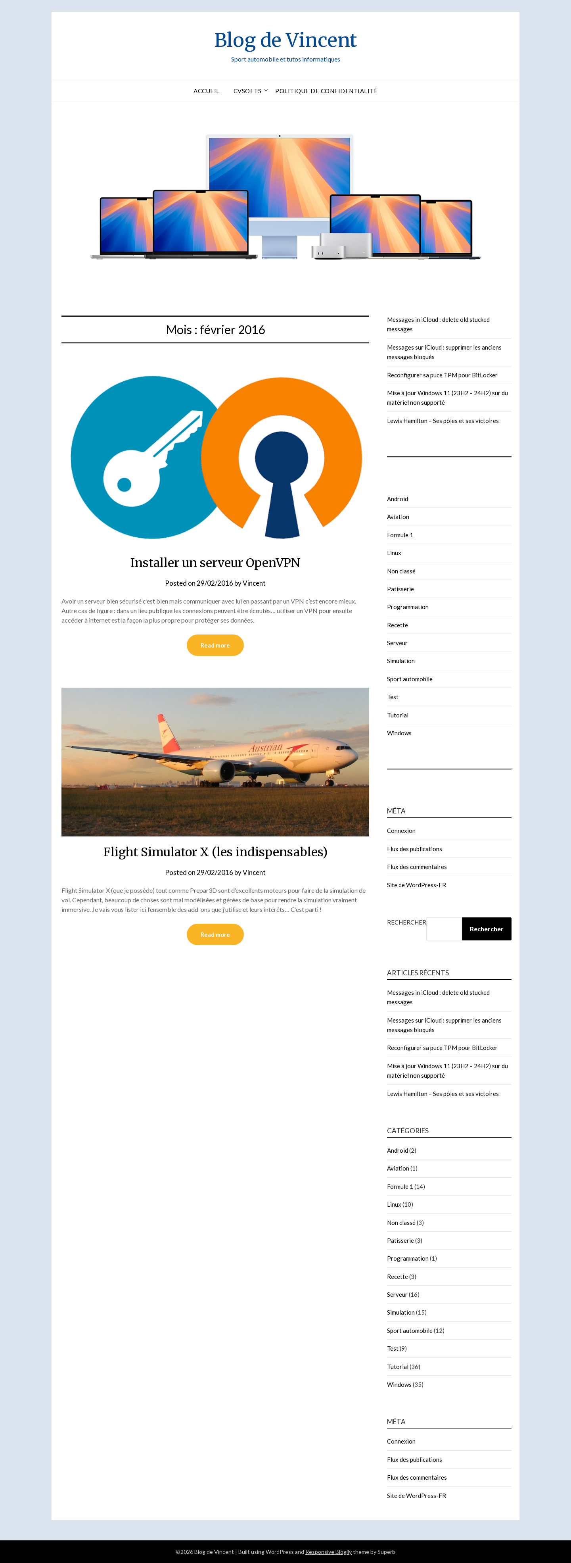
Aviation (398, 516)
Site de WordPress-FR (416, 884)
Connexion (401, 830)
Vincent (254, 583)
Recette (397, 625)
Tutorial (397, 715)
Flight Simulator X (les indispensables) (215, 851)
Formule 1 (400, 534)
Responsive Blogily (328, 1551)
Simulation (401, 660)
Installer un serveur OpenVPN (215, 562)
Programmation (408, 606)
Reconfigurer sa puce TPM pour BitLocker (442, 375)
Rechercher (406, 922)
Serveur (397, 642)
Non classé (401, 571)
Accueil (207, 90)
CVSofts (248, 90)
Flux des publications (414, 848)
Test (393, 696)
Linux (394, 552)
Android (397, 498)
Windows (399, 732)
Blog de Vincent (285, 40)
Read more (215, 645)
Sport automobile (410, 678)
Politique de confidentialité (326, 90)
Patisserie (400, 588)
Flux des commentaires (417, 866)
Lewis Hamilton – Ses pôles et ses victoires (443, 420)
